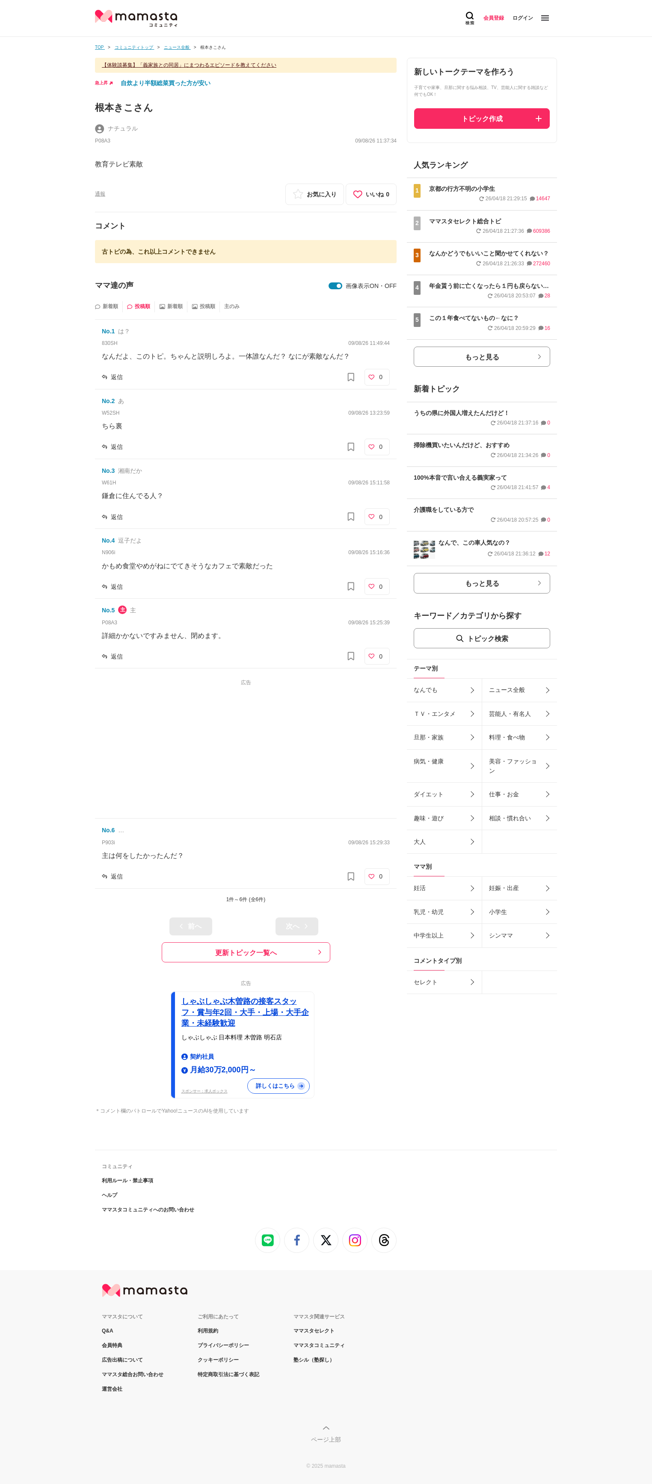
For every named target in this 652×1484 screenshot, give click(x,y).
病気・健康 (429, 761)
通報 (100, 194)
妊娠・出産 (504, 887)
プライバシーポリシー (223, 1345)
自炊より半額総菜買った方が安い (165, 83)
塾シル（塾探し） (314, 1359)
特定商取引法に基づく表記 (228, 1374)
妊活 (420, 887)
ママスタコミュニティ (319, 1345)
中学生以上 (429, 935)
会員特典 (112, 1345)
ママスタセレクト (314, 1330)
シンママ (501, 935)
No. (108, 331)
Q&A (107, 1330)
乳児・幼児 (429, 911)
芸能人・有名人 (510, 713)
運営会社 (112, 1389)
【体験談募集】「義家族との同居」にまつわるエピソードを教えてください (189, 65)
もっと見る (482, 357)
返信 (117, 377)
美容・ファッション (513, 766)
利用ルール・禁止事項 (127, 1180)
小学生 (498, 911)
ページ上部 (326, 1439)
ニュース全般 (507, 689)
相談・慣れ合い (510, 818)
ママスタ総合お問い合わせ (132, 1374)
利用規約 (208, 1330)
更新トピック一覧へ (246, 952)
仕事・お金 (504, 794)
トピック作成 (482, 118)
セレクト (426, 982)
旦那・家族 (429, 737)
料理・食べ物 (507, 737)
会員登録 (493, 18)
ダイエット (429, 794)
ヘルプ (109, 1195)
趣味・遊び (429, 818)
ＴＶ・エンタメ (435, 713)
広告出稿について (122, 1359)
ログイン (523, 18)
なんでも (426, 689)
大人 (420, 841)
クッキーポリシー (218, 1359)
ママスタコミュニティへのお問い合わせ (148, 1209)
